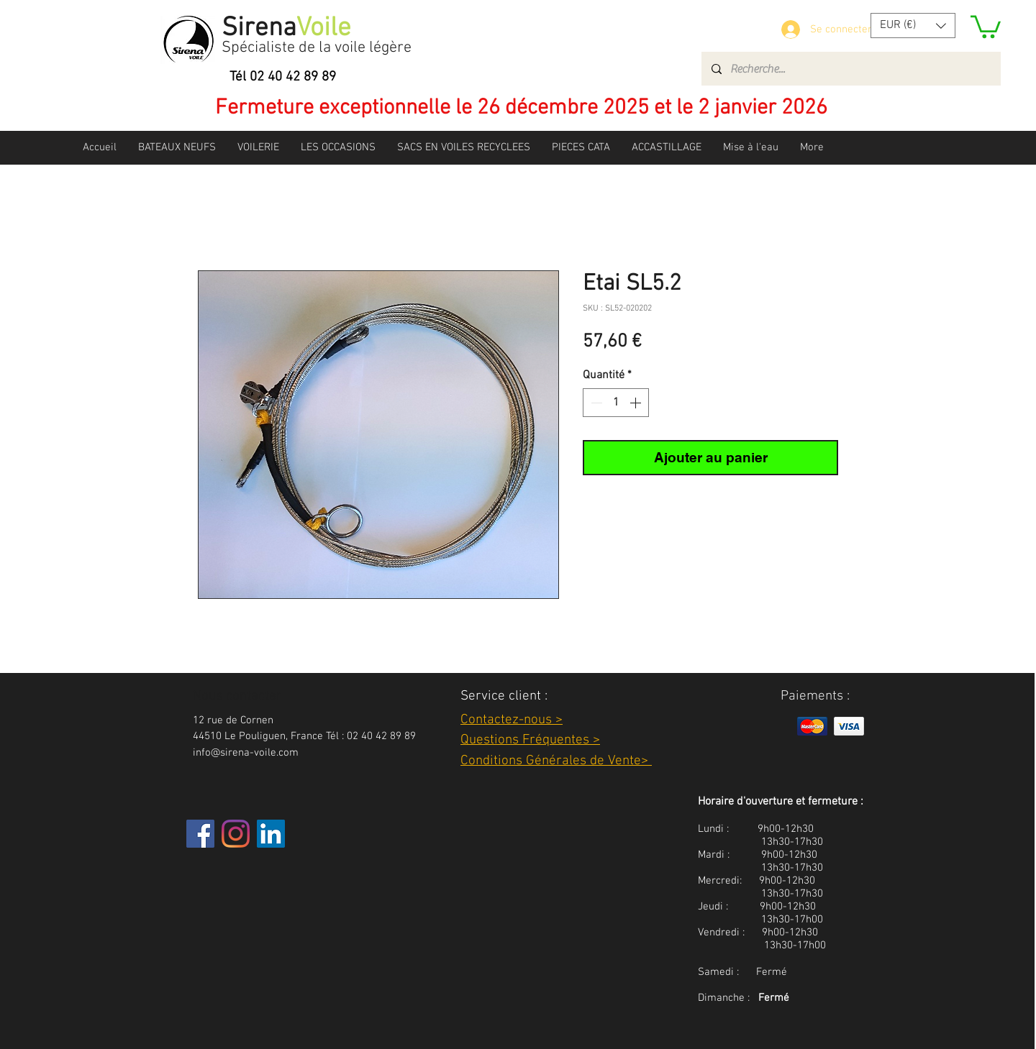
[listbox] (913, 25)
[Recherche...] (850, 69)
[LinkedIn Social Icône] (271, 834)
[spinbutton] (616, 402)
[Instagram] (236, 834)
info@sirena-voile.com (246, 752)
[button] (913, 25)
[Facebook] (200, 834)
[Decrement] (595, 402)
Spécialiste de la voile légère (317, 48)
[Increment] (637, 402)
